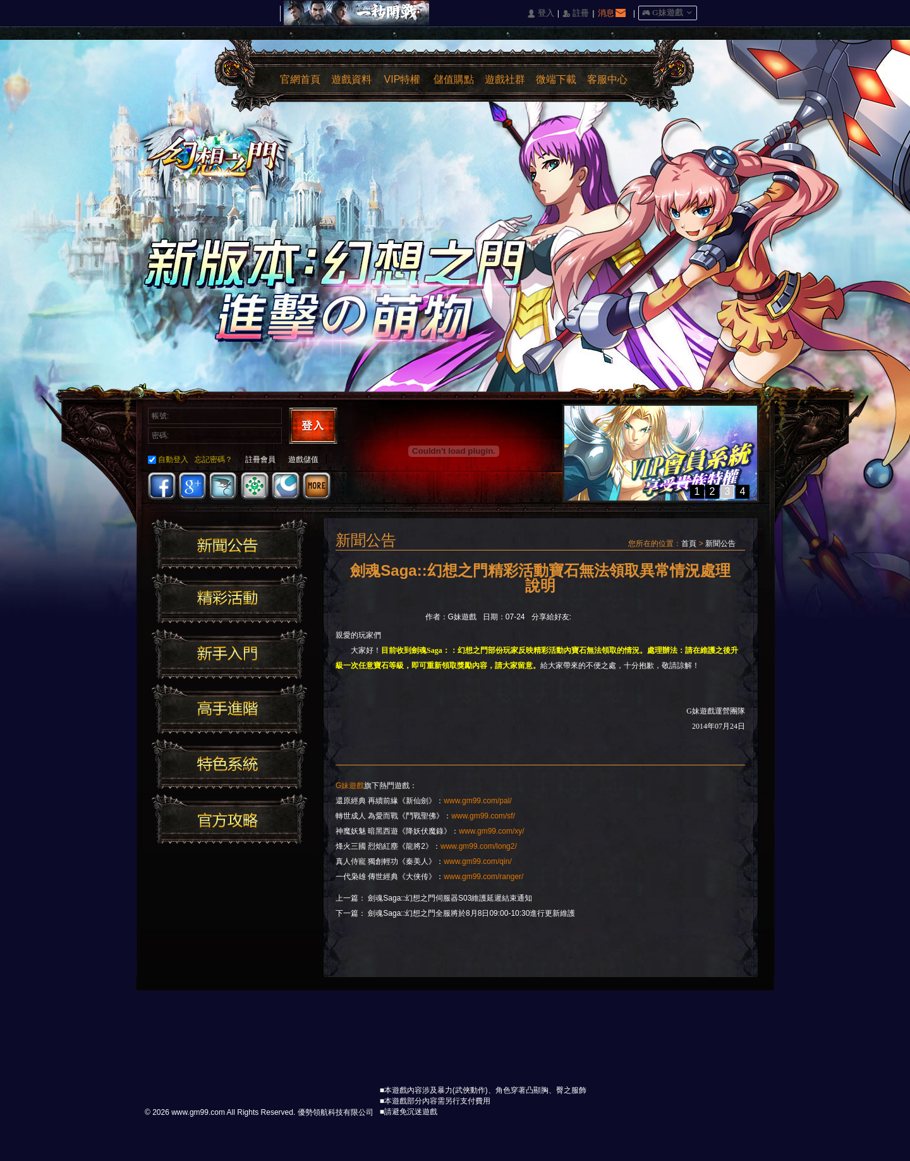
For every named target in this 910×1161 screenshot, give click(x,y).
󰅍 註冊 (575, 13)
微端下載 (556, 79)
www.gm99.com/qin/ (477, 861)
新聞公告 (720, 543)
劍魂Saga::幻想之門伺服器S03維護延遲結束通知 (450, 898)
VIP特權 (402, 79)
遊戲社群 (505, 79)
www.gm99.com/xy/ (491, 831)
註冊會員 (260, 459)
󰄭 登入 (540, 13)
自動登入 (168, 459)
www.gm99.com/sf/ (483, 815)
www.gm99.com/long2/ (478, 846)
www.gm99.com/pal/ (477, 800)
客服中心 (607, 79)
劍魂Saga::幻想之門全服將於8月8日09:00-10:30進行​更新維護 (471, 913)
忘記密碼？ (214, 459)
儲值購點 (454, 79)
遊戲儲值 (303, 459)
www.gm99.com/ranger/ (483, 876)
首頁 (688, 543)
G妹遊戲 (350, 785)
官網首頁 (300, 79)
